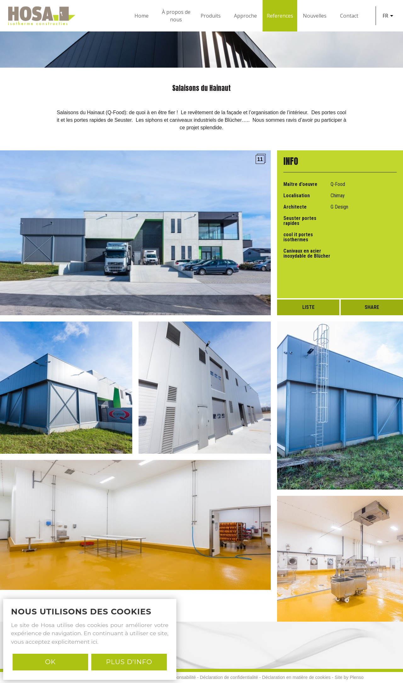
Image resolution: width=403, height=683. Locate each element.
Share (372, 307)
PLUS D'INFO (129, 662)
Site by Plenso (349, 677)
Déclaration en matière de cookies (296, 677)
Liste (308, 307)
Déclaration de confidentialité (229, 677)
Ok (50, 662)
